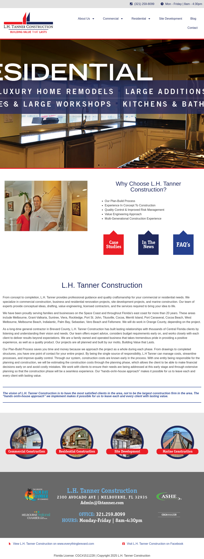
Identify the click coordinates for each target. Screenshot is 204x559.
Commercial (113, 18)
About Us (86, 18)
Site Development (170, 18)
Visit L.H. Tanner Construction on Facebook (155, 543)
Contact (193, 27)
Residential (141, 18)
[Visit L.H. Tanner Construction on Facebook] (123, 543)
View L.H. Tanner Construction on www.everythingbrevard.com (53, 543)
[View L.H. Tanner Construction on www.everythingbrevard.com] (9, 543)
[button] (4, 104)
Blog (193, 18)
